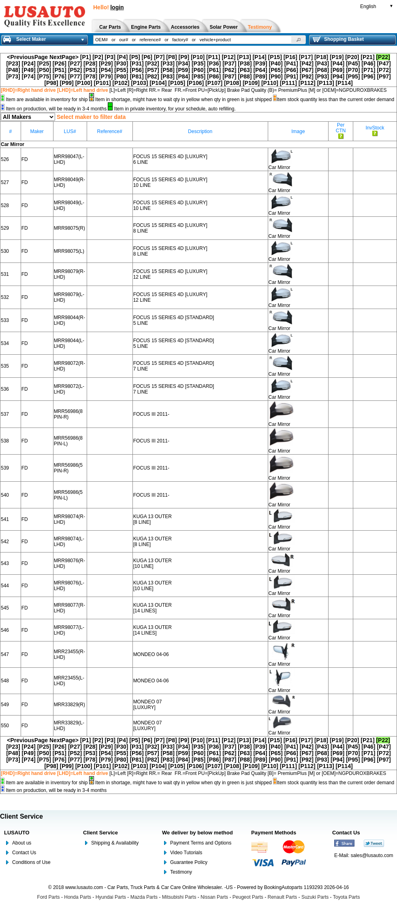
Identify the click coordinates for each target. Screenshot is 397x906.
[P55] (121, 70)
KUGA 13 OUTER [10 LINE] (152, 563)
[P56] (136, 70)
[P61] (214, 70)
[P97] (384, 76)
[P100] (83, 83)
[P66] (291, 70)
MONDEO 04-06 (151, 654)
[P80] (121, 76)
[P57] (152, 70)
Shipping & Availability (115, 843)
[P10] (198, 57)
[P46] (368, 63)
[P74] (29, 76)
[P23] (13, 63)
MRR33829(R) (69, 704)
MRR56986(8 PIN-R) (68, 414)
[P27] (75, 63)
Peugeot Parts (248, 897)
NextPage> (64, 57)
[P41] (291, 63)
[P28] (90, 63)
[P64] (260, 70)
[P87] (229, 76)
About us (21, 843)
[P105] (176, 83)
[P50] (44, 70)
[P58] (168, 70)
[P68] (322, 70)
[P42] (307, 63)
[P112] (307, 83)
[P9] (184, 57)
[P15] (275, 57)
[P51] (59, 70)
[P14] (259, 57)
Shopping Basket (338, 39)
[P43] (322, 63)
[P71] (368, 70)
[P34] (183, 63)
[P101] (102, 83)
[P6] (147, 57)
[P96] (368, 76)
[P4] (122, 57)
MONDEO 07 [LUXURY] (147, 704)
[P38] (245, 63)
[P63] (245, 70)
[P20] (352, 57)
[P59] (183, 70)
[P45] (353, 63)
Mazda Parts (144, 897)
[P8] (171, 57)
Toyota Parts (346, 897)
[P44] (337, 63)
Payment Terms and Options (200, 843)
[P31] (136, 63)
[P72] (384, 70)
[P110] (269, 83)
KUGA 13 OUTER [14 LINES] (152, 608)
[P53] (90, 70)
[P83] (168, 76)
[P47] (384, 63)
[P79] (106, 76)
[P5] (134, 57)
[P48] (13, 70)
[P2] (97, 57)
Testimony (181, 872)
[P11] (213, 57)
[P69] (337, 70)
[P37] (229, 63)
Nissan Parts (214, 897)
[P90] (276, 76)
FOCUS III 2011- (151, 414)
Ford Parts (48, 897)
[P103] (139, 83)
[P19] (337, 57)
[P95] (353, 76)
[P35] (198, 63)
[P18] (321, 57)
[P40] (276, 63)
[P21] (367, 57)
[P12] (228, 57)
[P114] (344, 83)
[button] (298, 39)
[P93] (322, 76)
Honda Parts (77, 897)
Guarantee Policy (188, 862)
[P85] (198, 76)
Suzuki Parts (315, 897)
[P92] (307, 76)
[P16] (290, 57)
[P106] (195, 83)
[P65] (276, 70)
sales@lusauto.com (372, 855)
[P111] (288, 83)
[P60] (198, 70)
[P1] (85, 57)
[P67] (307, 70)
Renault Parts (282, 897)
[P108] (232, 83)
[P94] (337, 76)
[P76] (59, 76)
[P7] (159, 57)
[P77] (75, 76)
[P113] (325, 83)
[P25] (44, 63)
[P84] (183, 76)
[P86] (214, 76)
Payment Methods (273, 833)
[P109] (251, 83)
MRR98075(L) (69, 251)
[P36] (214, 63)
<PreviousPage (27, 57)
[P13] (244, 57)
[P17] (306, 57)
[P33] (168, 63)
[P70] (353, 70)
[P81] (136, 76)
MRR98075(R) (69, 228)
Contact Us (24, 852)
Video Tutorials (186, 852)
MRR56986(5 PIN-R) (68, 468)
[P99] (67, 83)
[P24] (29, 63)
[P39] (260, 63)
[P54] (106, 70)
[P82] (152, 76)
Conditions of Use (31, 862)
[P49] (29, 70)
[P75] (44, 76)
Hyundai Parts (111, 897)
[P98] (51, 83)
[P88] (245, 76)
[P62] (229, 70)
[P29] (106, 63)
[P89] (260, 76)
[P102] (121, 83)
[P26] (59, 63)
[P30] (121, 63)
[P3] (110, 57)
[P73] (13, 76)
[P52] (75, 70)
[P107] (213, 83)
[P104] (157, 83)
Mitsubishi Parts (179, 897)
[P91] (291, 76)
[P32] (152, 63)
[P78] (90, 76)
